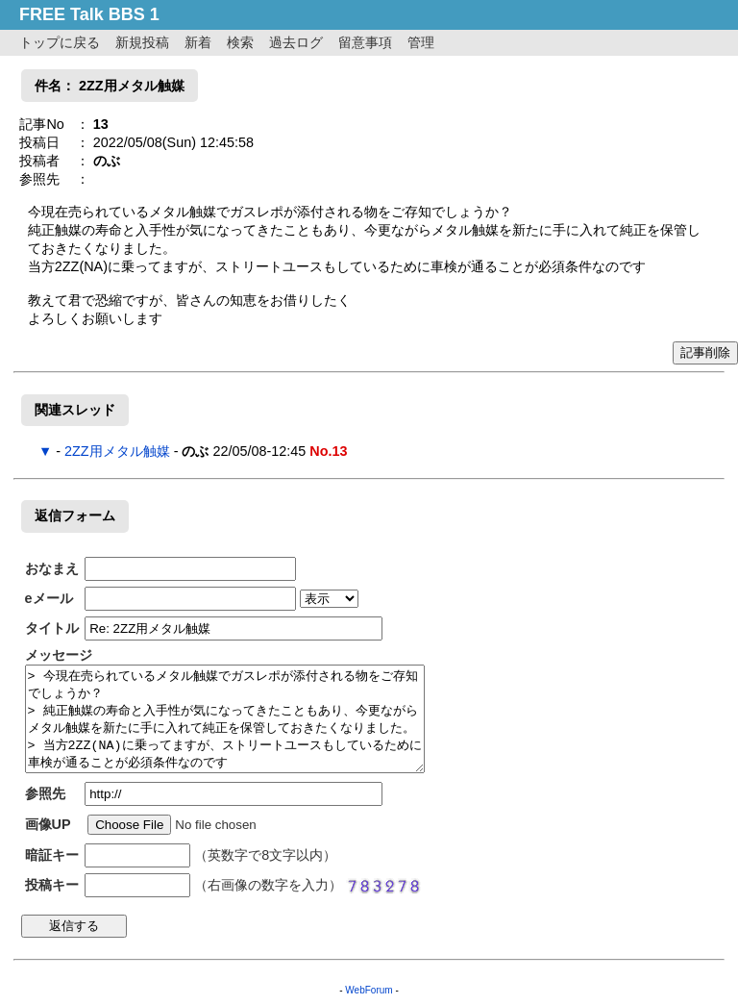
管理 (420, 42)
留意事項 (365, 42)
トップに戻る (59, 42)
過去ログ (296, 42)
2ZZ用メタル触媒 (117, 451)
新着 (197, 42)
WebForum (368, 990)
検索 (240, 42)
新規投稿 (142, 42)
